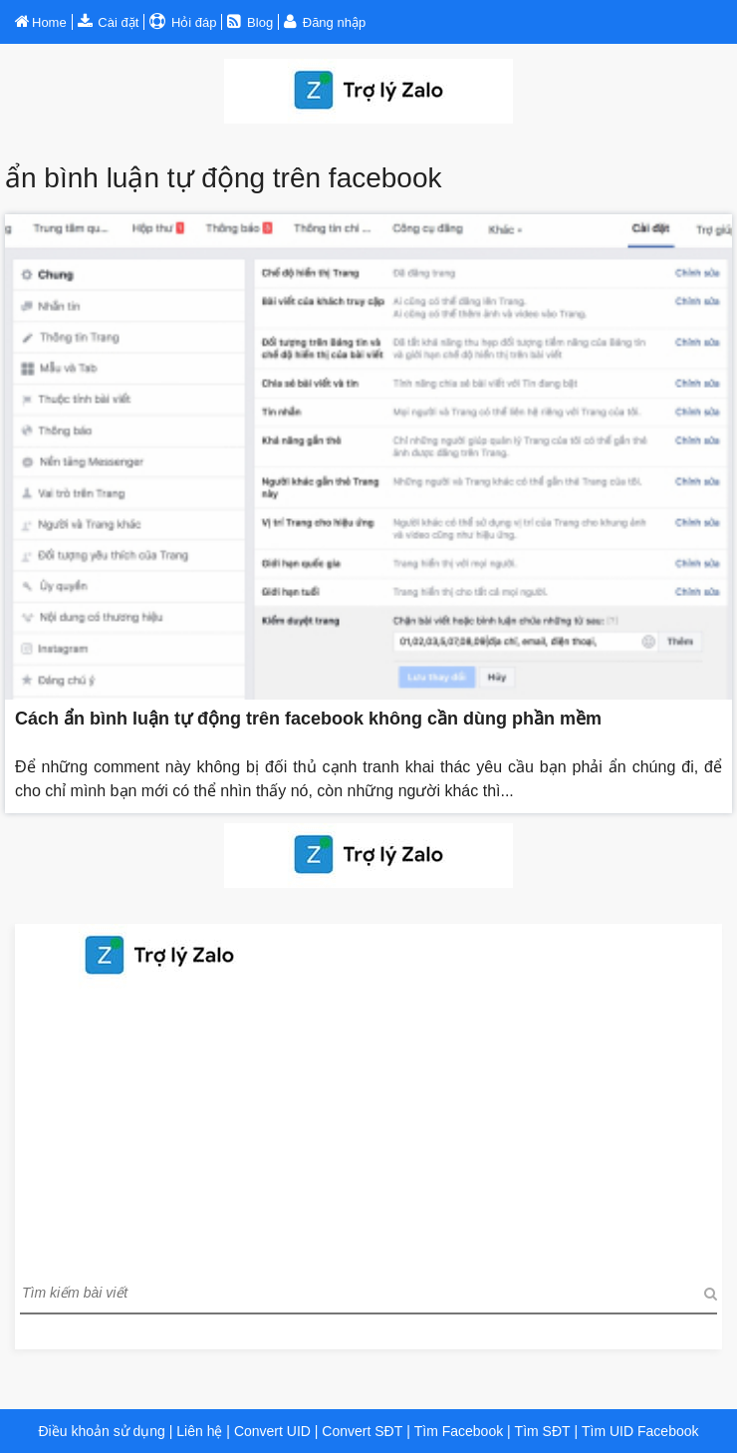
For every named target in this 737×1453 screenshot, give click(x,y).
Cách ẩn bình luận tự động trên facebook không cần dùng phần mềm (308, 718)
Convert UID (270, 1431)
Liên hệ (199, 1431)
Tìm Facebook (458, 1431)
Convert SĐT (360, 1431)
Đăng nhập (334, 22)
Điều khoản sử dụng (101, 1431)
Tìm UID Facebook (640, 1431)
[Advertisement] (368, 1128)
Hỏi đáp (191, 22)
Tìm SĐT (543, 1431)
